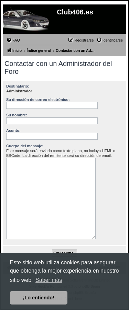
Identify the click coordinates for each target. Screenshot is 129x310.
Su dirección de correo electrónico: (38, 99)
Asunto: (13, 130)
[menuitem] (13, 40)
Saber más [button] (48, 280)
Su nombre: (16, 115)
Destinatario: (17, 86)
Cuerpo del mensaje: (24, 146)
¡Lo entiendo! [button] (38, 297)
